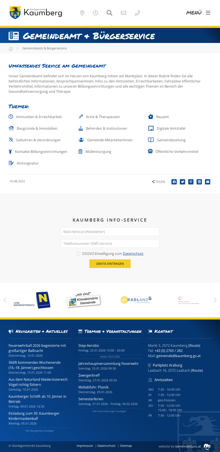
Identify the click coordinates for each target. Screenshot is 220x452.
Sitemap (126, 446)
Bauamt (158, 116)
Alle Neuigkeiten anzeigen (39, 430)
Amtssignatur (24, 163)
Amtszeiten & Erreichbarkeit (35, 116)
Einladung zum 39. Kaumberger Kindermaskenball (34, 416)
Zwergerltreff (89, 375)
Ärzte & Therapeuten (99, 116)
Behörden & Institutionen (102, 128)
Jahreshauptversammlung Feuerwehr (108, 363)
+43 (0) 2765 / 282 (168, 350)
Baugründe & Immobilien (33, 128)
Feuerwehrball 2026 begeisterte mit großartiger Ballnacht (37, 348)
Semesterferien (90, 399)
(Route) (194, 345)
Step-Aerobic (88, 345)
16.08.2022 (17, 181)
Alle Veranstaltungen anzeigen (109, 411)
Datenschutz (133, 253)
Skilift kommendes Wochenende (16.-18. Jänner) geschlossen (35, 365)
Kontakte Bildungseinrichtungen (38, 151)
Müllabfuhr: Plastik (93, 387)
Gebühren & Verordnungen (35, 140)
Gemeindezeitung (167, 140)
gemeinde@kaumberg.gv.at (178, 355)
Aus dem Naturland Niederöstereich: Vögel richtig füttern (38, 382)
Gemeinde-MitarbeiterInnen (105, 140)
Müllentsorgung (94, 151)
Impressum (85, 446)
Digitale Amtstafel (166, 128)
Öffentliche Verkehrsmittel (173, 151)
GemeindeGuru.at (192, 446)
